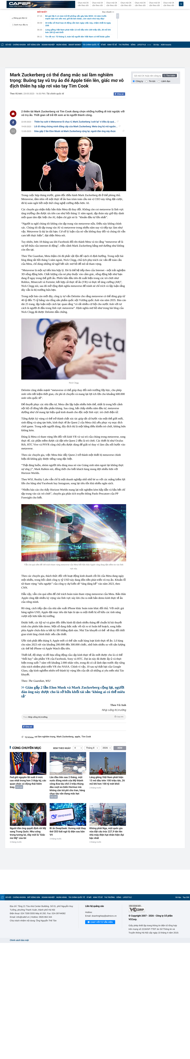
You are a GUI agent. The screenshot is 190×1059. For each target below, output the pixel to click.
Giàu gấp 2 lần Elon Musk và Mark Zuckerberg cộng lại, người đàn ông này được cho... (79, 131)
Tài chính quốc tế (55, 93)
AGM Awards (166, 45)
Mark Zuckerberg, (65, 737)
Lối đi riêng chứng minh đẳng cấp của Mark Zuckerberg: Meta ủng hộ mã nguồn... (77, 126)
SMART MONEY (74, 45)
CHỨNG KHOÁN (19, 45)
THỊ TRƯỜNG (124, 45)
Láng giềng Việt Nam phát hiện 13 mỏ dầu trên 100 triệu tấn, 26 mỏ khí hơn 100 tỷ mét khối (107, 780)
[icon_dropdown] (181, 4)
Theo (73, 716)
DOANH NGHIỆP (48, 45)
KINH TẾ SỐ (112, 45)
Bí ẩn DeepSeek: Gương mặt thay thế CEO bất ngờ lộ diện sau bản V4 (68, 831)
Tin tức (152, 81)
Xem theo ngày (62, 748)
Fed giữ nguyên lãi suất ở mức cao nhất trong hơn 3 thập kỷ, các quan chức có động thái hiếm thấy (28, 782)
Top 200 (186, 897)
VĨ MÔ (103, 45)
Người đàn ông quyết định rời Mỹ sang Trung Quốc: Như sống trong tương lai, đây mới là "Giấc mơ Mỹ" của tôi (28, 833)
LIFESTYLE (141, 45)
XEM (119, 748)
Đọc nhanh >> (108, 12)
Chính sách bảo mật (19, 940)
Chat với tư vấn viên (100, 922)
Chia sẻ (120, 94)
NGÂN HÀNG (61, 45)
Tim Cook (86, 737)
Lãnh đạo (165, 81)
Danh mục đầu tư (19, 25)
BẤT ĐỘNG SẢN (33, 45)
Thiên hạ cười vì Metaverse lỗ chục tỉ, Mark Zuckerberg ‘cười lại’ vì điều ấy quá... (76, 122)
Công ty (139, 81)
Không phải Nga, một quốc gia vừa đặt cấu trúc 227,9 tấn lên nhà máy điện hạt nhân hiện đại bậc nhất (106, 833)
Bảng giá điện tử (19, 18)
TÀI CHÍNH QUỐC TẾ (91, 45)
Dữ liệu (156, 45)
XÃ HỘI (8, 45)
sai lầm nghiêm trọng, (45, 737)
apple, (78, 737)
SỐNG (133, 45)
